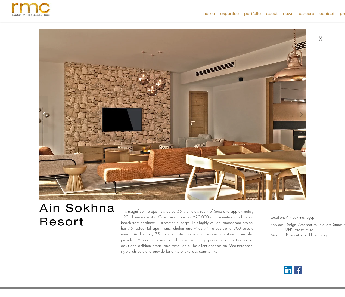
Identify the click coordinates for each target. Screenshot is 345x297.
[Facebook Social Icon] (298, 270)
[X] (320, 39)
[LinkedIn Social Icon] (288, 270)
